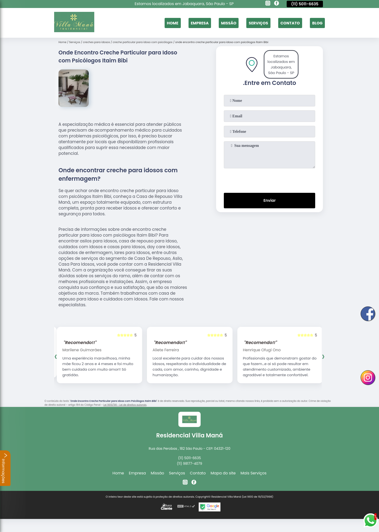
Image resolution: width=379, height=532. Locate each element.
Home (172, 23)
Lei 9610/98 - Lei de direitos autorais (124, 405)
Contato (290, 23)
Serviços (258, 23)
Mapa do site (223, 473)
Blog (317, 23)
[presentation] (269, 179)
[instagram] (267, 4)
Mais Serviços (254, 473)
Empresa (200, 23)
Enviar (269, 200)
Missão (228, 23)
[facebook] (276, 4)
